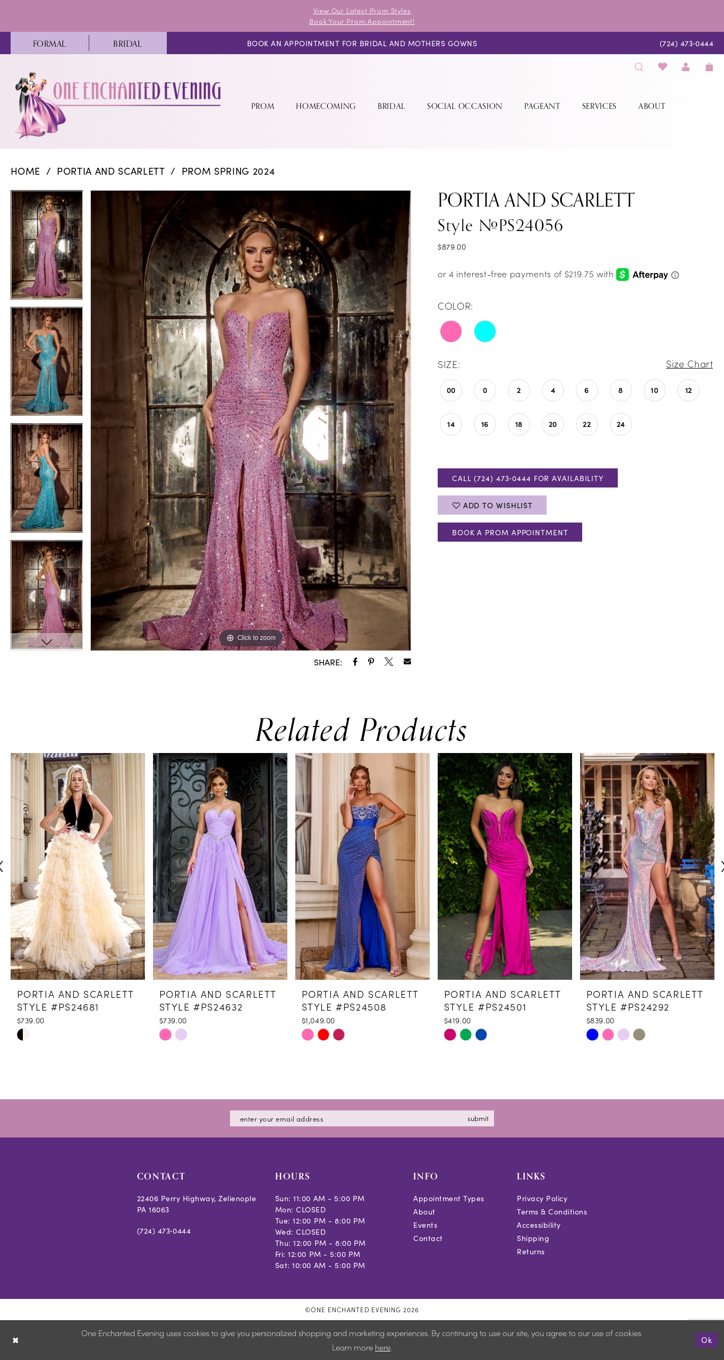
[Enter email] (362, 1118)
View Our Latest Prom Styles (362, 10)
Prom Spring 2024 (228, 170)
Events (425, 1224)
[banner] (119, 105)
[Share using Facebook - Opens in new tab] (355, 661)
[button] (686, 66)
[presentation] (78, 867)
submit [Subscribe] (478, 1118)
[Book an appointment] (362, 43)
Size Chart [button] (689, 364)
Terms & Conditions (552, 1211)
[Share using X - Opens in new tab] (389, 661)
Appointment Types (448, 1198)
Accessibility (539, 1224)
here (382, 1347)
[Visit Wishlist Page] (663, 66)
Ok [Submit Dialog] (706, 1340)
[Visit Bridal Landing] (128, 43)
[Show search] (639, 66)
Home (26, 170)
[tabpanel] (47, 248)
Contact (428, 1238)
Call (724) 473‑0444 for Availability (528, 478)
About (424, 1211)
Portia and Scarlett (111, 170)
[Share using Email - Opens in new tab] (407, 661)
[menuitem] (50, 43)
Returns (531, 1251)
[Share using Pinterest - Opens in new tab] (371, 661)
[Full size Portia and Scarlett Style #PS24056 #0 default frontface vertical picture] (251, 421)
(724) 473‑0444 (164, 1230)
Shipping (533, 1238)
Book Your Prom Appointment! (362, 21)
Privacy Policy (542, 1198)
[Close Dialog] (15, 1340)
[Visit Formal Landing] (50, 43)
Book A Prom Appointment (511, 532)
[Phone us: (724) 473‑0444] (686, 43)
